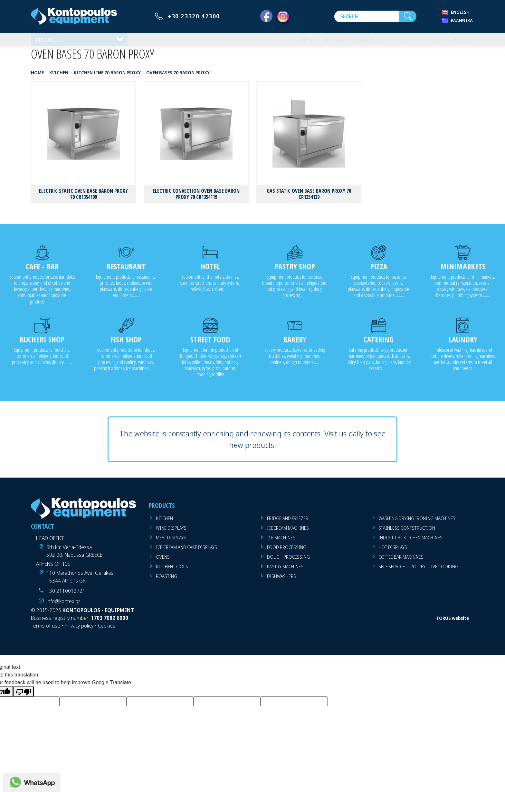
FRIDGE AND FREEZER (287, 523)
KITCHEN (164, 523)
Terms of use (45, 630)
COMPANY (294, 41)
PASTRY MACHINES (285, 571)
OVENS (163, 561)
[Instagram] (283, 16)
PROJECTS (400, 41)
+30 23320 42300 (194, 16)
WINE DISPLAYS (171, 532)
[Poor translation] (23, 696)
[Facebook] (266, 16)
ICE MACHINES (281, 542)
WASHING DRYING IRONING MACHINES (416, 523)
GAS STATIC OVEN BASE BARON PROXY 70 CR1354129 (309, 198)
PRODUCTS (49, 41)
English (460, 12)
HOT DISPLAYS (392, 552)
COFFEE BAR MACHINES (401, 561)
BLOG (428, 41)
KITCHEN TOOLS (172, 571)
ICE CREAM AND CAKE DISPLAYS (186, 552)
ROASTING (166, 581)
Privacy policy (79, 630)
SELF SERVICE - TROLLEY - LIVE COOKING (418, 571)
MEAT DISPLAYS (171, 542)
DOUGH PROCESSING (288, 561)
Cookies (106, 630)
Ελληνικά (462, 20)
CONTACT (457, 41)
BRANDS (327, 41)
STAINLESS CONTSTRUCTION (406, 532)
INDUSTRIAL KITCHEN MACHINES (410, 542)
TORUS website (452, 623)
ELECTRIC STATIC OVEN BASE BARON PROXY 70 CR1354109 (83, 198)
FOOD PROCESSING (286, 552)
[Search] (366, 16)
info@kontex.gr (63, 606)
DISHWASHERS (281, 581)
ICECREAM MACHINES (288, 532)
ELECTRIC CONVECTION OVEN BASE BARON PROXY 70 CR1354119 (196, 198)
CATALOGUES (362, 41)
